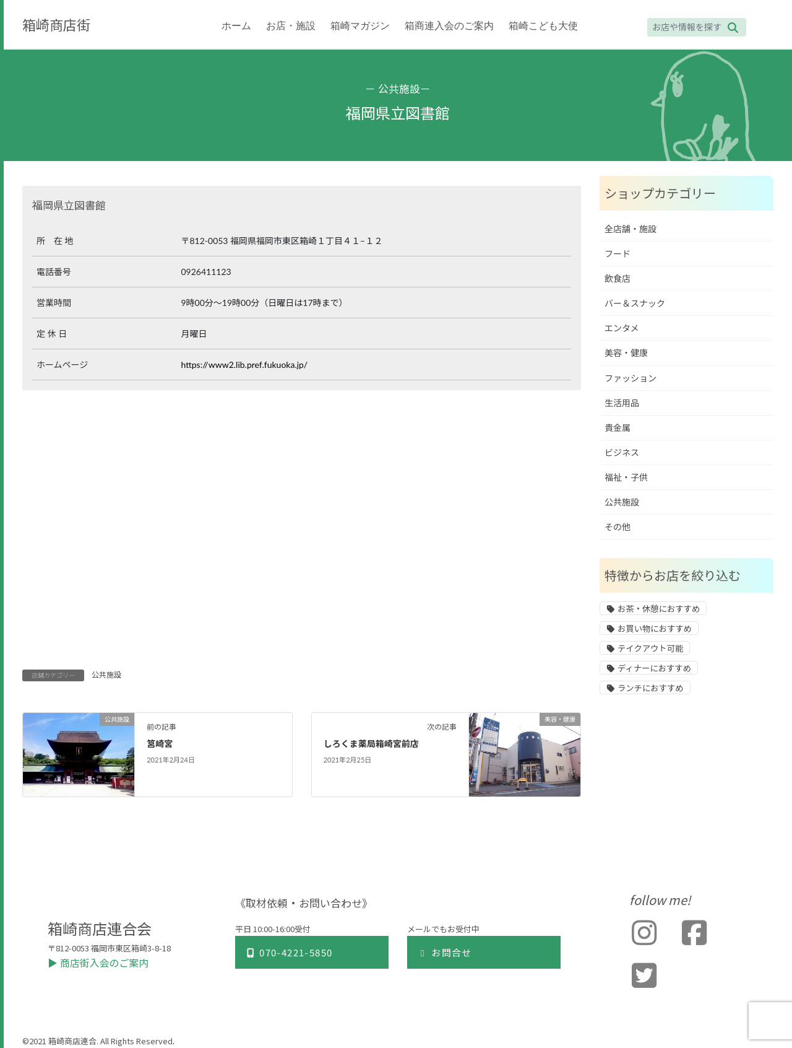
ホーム (236, 26)
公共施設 (399, 88)
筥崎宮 (160, 743)
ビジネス (622, 452)
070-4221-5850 (288, 952)
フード (618, 253)
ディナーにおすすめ (654, 668)
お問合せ (444, 952)
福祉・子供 (626, 477)
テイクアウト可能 (650, 648)
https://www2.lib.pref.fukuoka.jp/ (244, 364)
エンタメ (622, 328)
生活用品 (622, 403)
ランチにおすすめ (651, 688)
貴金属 (618, 427)
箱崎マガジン (360, 26)
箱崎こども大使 (543, 26)
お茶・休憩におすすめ (659, 609)
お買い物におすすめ (655, 629)
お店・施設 (291, 26)
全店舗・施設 (630, 229)
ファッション (630, 378)
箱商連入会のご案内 (449, 26)
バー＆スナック (635, 303)
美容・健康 (626, 352)
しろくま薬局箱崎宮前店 (371, 743)
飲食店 (618, 278)
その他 (618, 527)
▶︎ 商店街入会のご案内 (98, 963)
